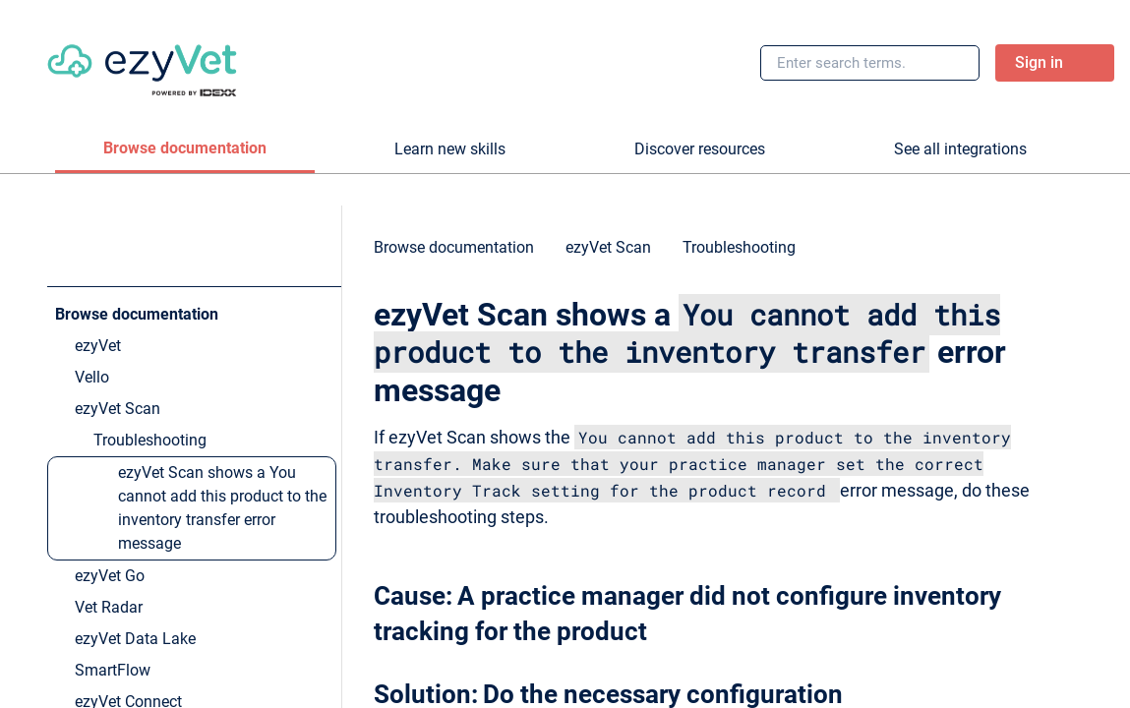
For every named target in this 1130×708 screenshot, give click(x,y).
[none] (1075, 256)
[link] (142, 63)
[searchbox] (943, 63)
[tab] (185, 149)
